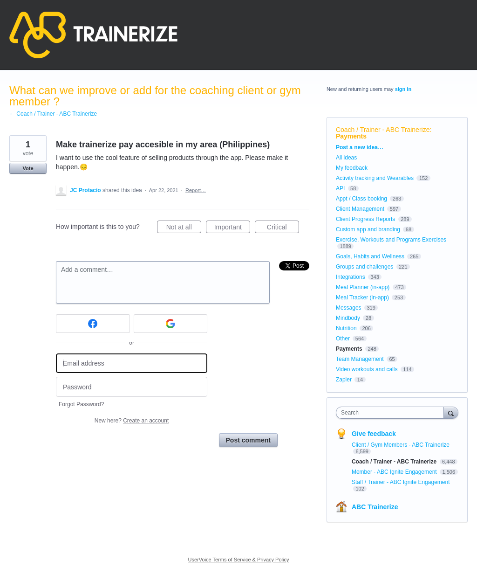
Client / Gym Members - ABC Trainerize (401, 445)
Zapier (344, 379)
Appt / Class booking (361, 198)
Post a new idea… (359, 147)
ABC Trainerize (375, 507)
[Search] (450, 412)
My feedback (352, 168)
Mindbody (348, 318)
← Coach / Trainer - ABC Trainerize (53, 114)
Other (343, 338)
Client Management (360, 209)
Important (232, 228)
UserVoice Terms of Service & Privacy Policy (238, 559)
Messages (348, 307)
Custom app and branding (368, 229)
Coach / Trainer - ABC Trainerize (383, 129)
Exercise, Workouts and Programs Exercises (391, 239)
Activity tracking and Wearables (375, 178)
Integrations (350, 277)
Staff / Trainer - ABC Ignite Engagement (401, 482)
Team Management (360, 359)
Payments (351, 136)
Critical (283, 228)
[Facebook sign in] (93, 323)
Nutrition (346, 328)
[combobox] (392, 412)
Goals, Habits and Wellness (370, 256)
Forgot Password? (81, 404)
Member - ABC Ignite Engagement (395, 472)
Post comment (248, 440)
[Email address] (131, 363)
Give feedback (374, 433)
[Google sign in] (171, 323)
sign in (403, 89)
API (340, 188)
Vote (27, 168)
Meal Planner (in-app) (362, 287)
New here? (132, 420)
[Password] (131, 387)
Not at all (183, 228)
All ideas (346, 157)
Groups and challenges (364, 266)
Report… (195, 190)
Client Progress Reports (365, 219)
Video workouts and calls (367, 369)
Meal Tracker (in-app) (362, 297)
